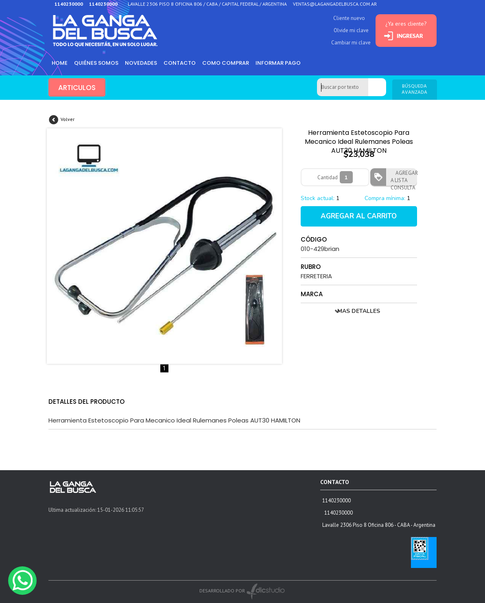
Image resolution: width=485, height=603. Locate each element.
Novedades (141, 63)
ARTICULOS (77, 87)
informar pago (278, 63)
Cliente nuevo (349, 18)
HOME (60, 63)
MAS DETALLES (358, 311)
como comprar (225, 63)
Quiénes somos (96, 63)
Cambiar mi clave (351, 42)
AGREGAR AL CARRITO (359, 216)
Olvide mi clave (351, 30)
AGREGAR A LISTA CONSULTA (404, 177)
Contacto (180, 63)
